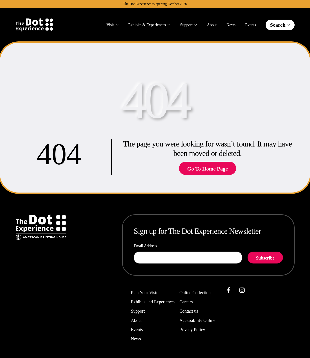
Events (250, 25)
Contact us (188, 311)
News (230, 25)
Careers (186, 301)
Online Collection (195, 292)
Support (188, 25)
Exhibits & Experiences (149, 25)
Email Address (145, 246)
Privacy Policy (192, 329)
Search (280, 25)
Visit (112, 25)
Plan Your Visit (144, 292)
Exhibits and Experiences (153, 301)
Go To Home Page (207, 169)
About (212, 25)
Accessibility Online (197, 320)
